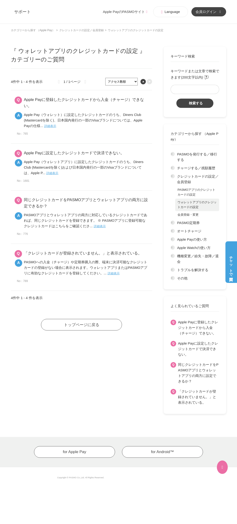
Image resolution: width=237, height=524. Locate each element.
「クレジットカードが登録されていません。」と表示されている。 (197, 396)
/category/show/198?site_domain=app (173, 231)
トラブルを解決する (192, 270)
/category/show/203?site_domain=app (173, 278)
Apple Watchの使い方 (194, 248)
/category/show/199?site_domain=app (173, 239)
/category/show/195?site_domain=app (173, 168)
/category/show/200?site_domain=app (173, 248)
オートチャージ (189, 231)
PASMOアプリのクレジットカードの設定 (196, 192)
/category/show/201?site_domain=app (173, 256)
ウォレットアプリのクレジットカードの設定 (197, 204)
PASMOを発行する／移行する (197, 157)
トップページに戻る (81, 325)
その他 (182, 278)
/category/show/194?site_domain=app (173, 154)
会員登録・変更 (188, 214)
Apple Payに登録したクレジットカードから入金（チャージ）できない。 (198, 327)
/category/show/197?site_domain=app (173, 223)
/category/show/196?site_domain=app (173, 176)
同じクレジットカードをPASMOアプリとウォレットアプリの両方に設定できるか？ (198, 373)
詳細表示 (50, 126)
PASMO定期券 (188, 223)
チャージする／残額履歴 (196, 168)
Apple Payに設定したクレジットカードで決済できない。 (198, 348)
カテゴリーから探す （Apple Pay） (33, 30)
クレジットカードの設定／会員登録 (81, 30)
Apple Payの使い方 (192, 239)
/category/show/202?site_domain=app (173, 270)
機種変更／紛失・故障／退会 (198, 259)
